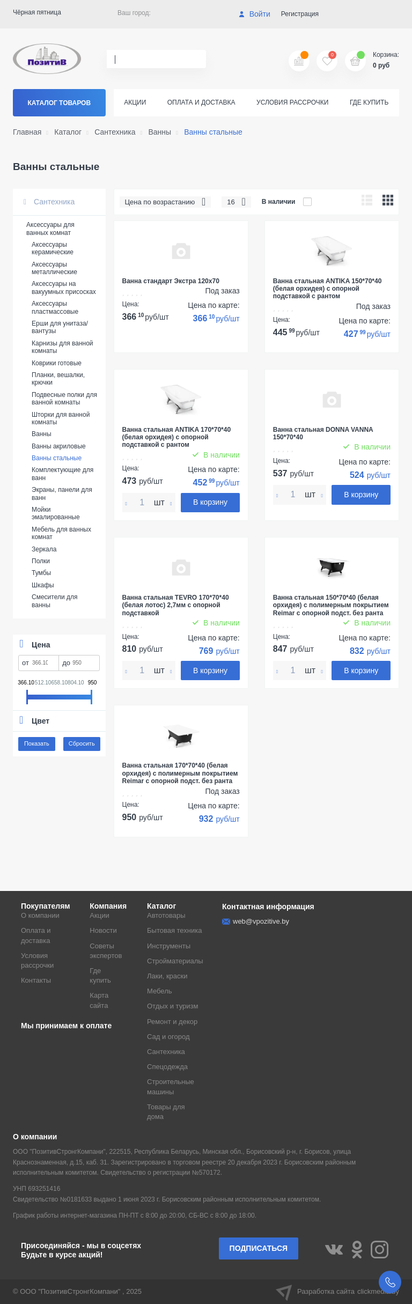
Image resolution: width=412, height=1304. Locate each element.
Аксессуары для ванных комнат (50, 228)
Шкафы (43, 585)
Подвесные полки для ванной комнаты (64, 398)
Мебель (159, 991)
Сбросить (82, 743)
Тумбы (41, 573)
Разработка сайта (337, 1292)
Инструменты (168, 946)
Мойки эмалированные (56, 513)
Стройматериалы (175, 961)
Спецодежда (167, 1067)
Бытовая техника (174, 930)
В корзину (210, 502)
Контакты (36, 980)
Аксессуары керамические (52, 248)
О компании (40, 915)
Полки (41, 561)
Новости (103, 930)
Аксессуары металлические (54, 268)
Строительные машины (170, 1086)
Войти (254, 14)
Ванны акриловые (59, 446)
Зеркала (44, 549)
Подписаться (259, 1248)
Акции (135, 102)
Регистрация (300, 14)
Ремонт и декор (172, 1022)
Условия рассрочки (292, 102)
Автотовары (166, 915)
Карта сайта (99, 1000)
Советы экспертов (106, 951)
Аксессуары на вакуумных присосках (64, 287)
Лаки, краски (167, 976)
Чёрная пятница (37, 12)
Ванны (42, 434)
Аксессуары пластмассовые (55, 307)
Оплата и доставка (201, 102)
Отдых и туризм (172, 1006)
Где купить (369, 102)
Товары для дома (166, 1112)
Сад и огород (168, 1037)
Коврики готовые (57, 363)
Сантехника (49, 201)
